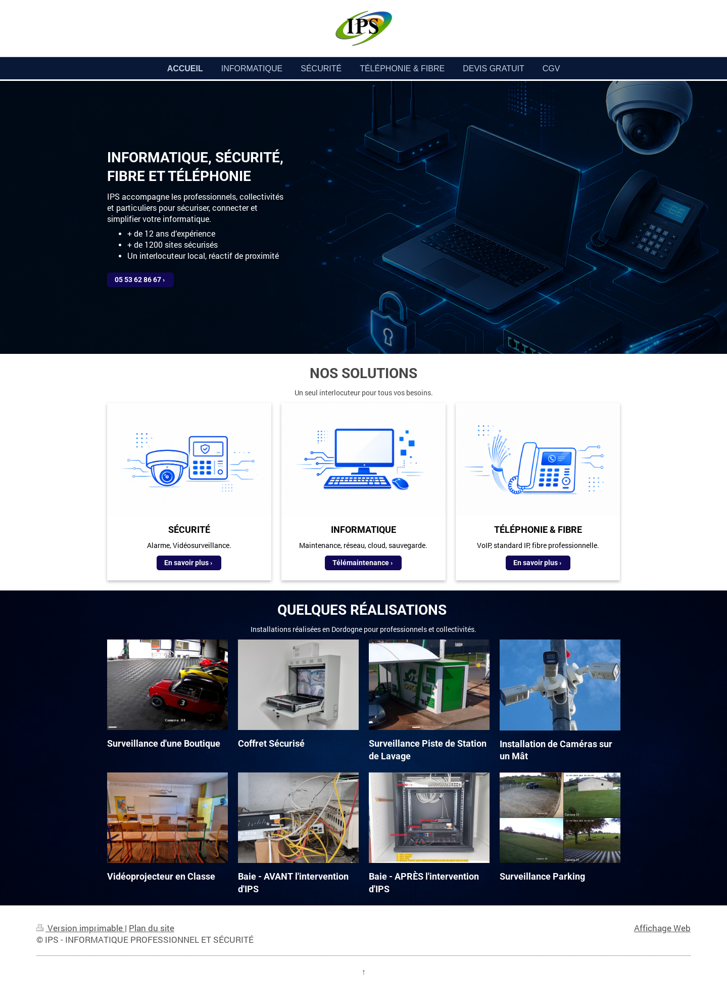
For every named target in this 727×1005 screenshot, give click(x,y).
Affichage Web (662, 928)
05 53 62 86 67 (138, 280)
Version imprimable (80, 928)
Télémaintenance (360, 563)
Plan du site (151, 928)
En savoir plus (186, 563)
